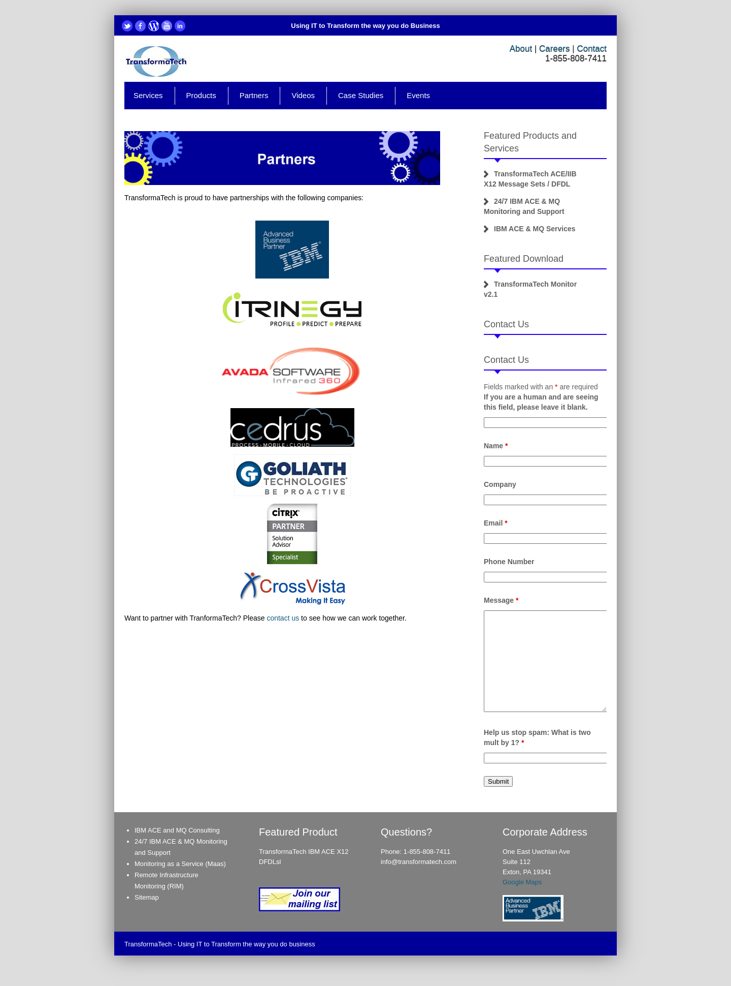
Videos (303, 95)
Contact (592, 48)
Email (496, 523)
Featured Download (523, 259)
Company (500, 484)
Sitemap (147, 897)
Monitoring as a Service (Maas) (180, 864)
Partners (254, 95)
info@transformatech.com (418, 862)
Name (496, 446)
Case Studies (360, 95)
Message (501, 600)
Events (418, 95)
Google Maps (522, 882)
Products (201, 95)
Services (148, 95)
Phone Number (509, 562)
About (521, 48)
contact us (283, 618)
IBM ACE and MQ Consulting (177, 830)
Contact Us (506, 324)
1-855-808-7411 (427, 851)
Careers (554, 48)
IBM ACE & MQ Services (535, 229)
